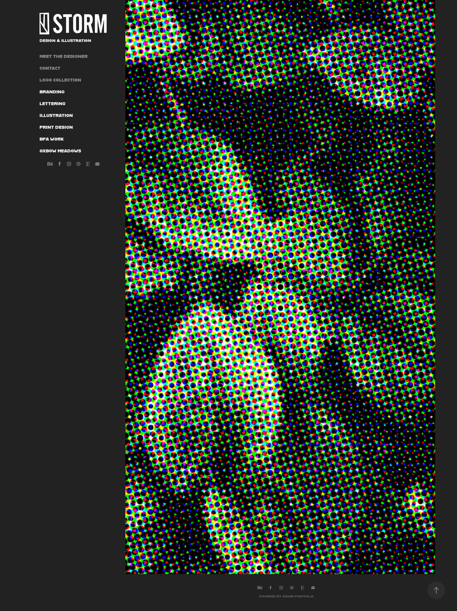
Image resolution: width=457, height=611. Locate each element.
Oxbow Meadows (60, 151)
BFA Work (52, 139)
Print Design (56, 127)
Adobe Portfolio (298, 596)
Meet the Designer (64, 56)
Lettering (52, 103)
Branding (52, 91)
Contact (50, 68)
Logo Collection (60, 80)
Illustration (56, 115)
